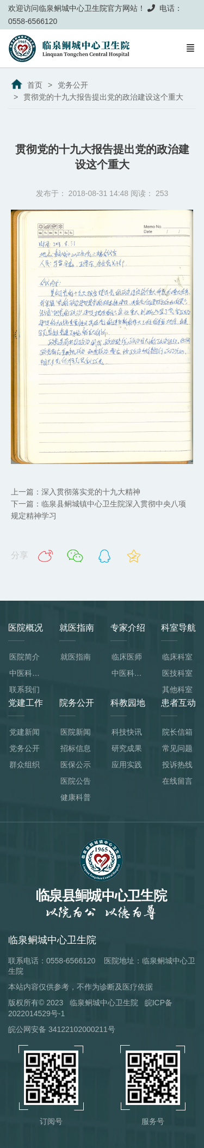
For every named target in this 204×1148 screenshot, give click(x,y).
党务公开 (73, 85)
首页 (34, 85)
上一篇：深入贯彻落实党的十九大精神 (75, 491)
